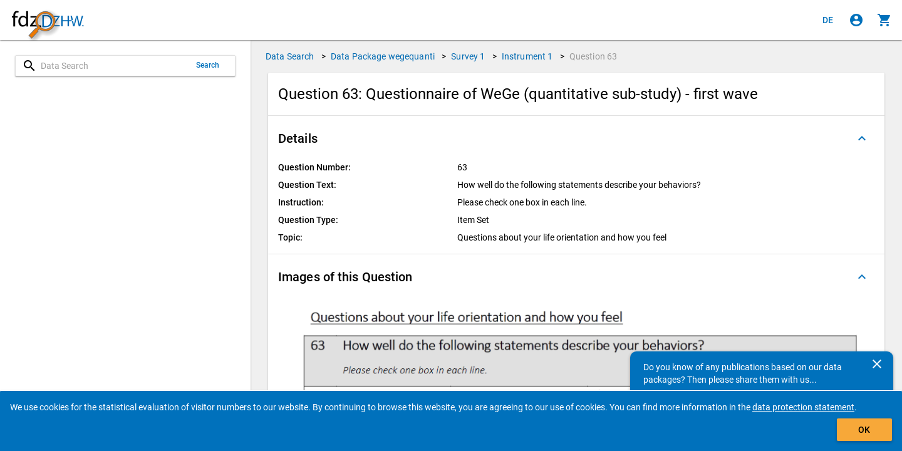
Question (593, 56)
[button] (576, 138)
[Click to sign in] (856, 20)
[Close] (876, 363)
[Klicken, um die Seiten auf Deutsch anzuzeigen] (828, 20)
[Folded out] (861, 138)
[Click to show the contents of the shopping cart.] (884, 20)
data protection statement (803, 407)
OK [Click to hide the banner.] (864, 430)
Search (208, 65)
